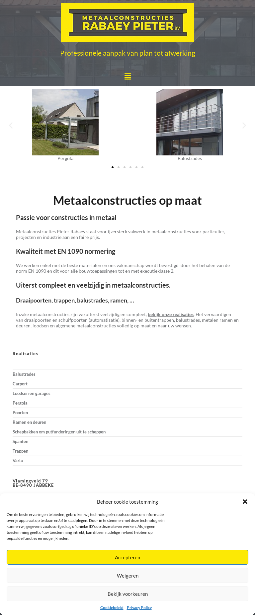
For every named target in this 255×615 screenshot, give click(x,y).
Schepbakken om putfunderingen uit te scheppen (59, 431)
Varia (18, 460)
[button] (245, 501)
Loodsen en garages (31, 393)
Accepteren (127, 557)
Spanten (20, 441)
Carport (20, 383)
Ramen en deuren (29, 422)
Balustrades (24, 374)
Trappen (20, 451)
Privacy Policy (139, 607)
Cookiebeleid (112, 607)
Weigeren (127, 576)
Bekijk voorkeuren (128, 594)
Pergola (20, 403)
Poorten (20, 412)
